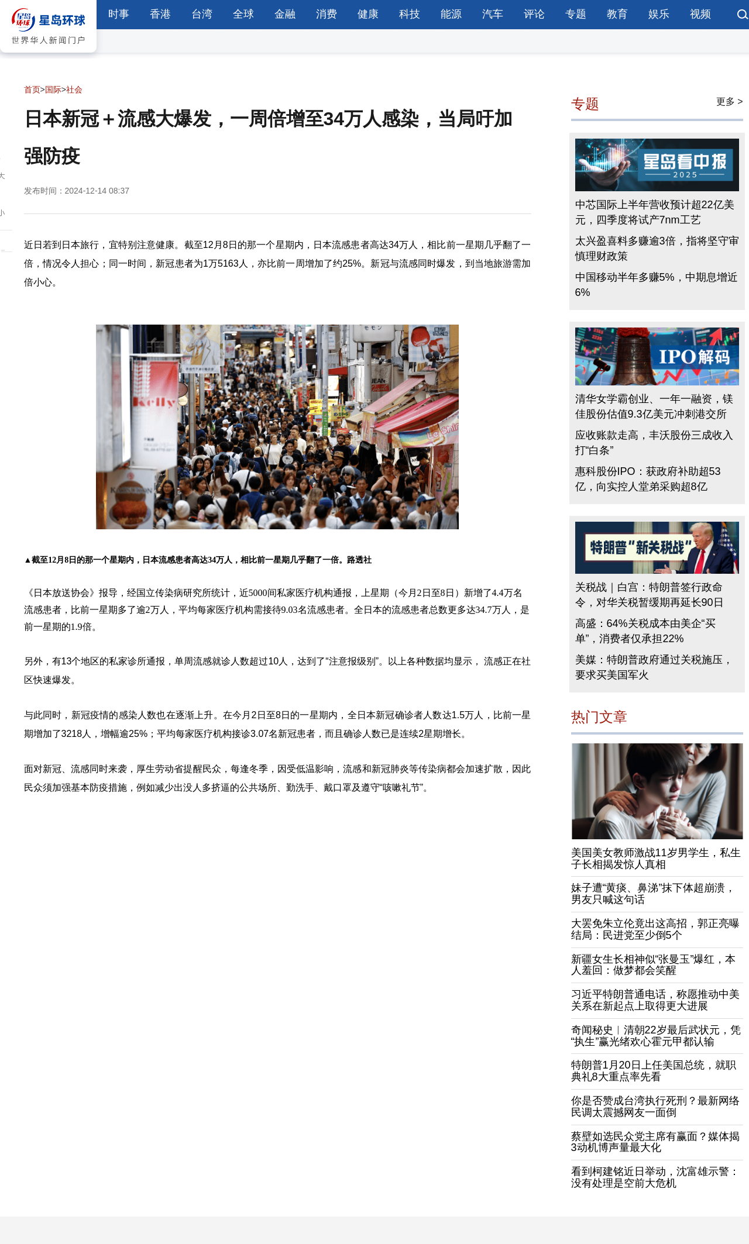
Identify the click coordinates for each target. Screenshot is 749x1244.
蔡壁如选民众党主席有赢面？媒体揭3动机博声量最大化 (655, 1142)
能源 (451, 14)
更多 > (729, 101)
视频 (700, 14)
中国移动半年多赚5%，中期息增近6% (656, 284)
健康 (368, 14)
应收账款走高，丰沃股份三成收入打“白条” (654, 442)
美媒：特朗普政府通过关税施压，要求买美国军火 (654, 667)
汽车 (492, 14)
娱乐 (658, 14)
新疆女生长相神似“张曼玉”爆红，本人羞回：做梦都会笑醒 (653, 965)
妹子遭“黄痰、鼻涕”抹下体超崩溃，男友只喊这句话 (653, 893)
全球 (243, 14)
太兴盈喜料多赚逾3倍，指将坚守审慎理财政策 (657, 248)
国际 (53, 89)
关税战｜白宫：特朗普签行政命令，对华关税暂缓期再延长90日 (649, 594)
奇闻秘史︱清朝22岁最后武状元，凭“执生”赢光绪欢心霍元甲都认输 (656, 1035)
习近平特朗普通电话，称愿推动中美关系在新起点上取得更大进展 (655, 1000)
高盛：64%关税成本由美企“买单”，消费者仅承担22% (645, 631)
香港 (160, 14)
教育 (617, 14)
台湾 (201, 14)
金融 (285, 14)
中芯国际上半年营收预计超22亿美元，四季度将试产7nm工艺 (654, 212)
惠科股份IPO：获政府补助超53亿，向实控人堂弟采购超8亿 (648, 479)
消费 (326, 14)
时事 (118, 14)
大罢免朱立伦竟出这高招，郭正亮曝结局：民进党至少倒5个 (655, 929)
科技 (409, 14)
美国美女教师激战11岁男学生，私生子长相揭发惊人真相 (656, 858)
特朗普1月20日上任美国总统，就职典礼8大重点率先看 (653, 1071)
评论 (534, 14)
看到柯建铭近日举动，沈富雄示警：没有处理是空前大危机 (655, 1177)
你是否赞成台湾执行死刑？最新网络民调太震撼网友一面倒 (655, 1106)
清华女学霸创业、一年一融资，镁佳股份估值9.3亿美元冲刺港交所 (654, 406)
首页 (32, 89)
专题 (575, 14)
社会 (74, 89)
